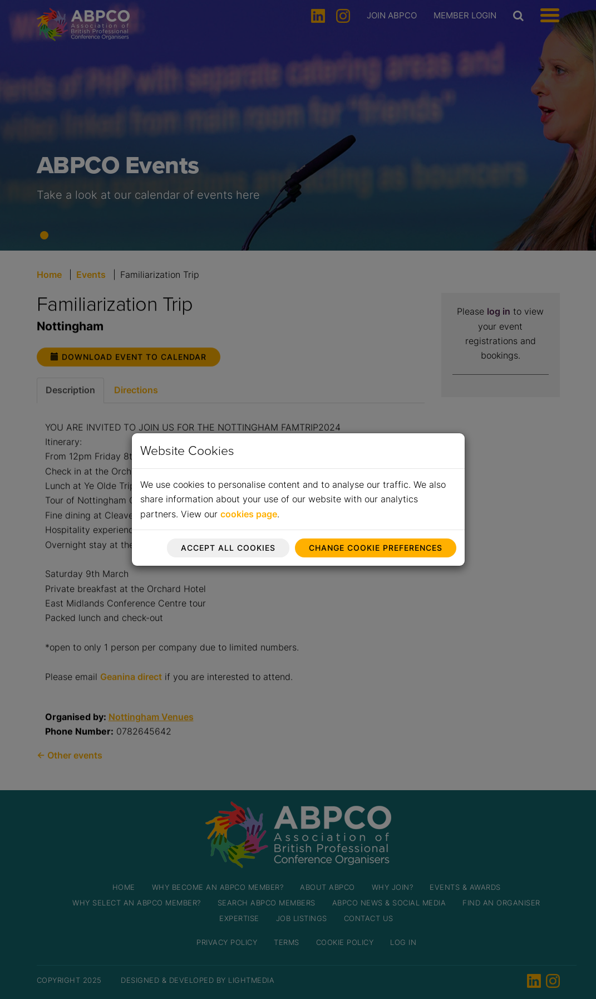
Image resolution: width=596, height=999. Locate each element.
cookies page (248, 514)
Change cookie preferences (375, 547)
